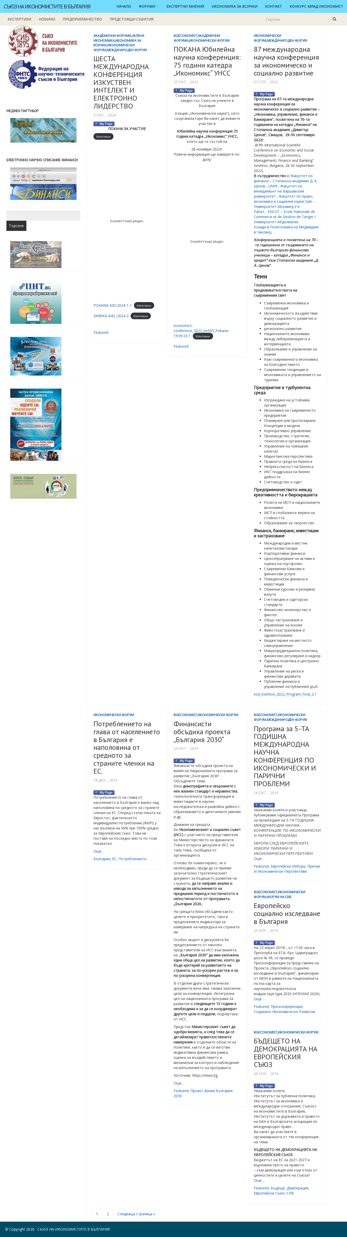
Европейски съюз (269, 1193)
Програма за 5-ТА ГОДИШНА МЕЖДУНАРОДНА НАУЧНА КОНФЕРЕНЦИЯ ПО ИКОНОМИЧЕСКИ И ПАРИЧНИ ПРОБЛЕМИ (285, 756)
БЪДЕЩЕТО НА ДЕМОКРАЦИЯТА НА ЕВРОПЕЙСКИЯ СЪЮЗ (285, 1052)
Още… (98, 851)
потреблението (132, 858)
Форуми (149, 6)
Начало (124, 6)
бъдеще (278, 1188)
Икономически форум (209, 40)
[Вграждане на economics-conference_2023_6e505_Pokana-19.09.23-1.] (207, 241)
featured (100, 332)
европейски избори (288, 866)
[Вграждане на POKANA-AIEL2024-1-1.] (127, 221)
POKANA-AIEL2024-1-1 (112, 305)
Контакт (273, 6)
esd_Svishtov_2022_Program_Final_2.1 (285, 694)
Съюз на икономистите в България (47, 6)
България (101, 858)
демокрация (297, 1188)
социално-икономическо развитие (285, 1011)
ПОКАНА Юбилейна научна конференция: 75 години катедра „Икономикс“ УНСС (207, 60)
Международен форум (127, 50)
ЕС (114, 858)
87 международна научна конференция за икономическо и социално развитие (286, 60)
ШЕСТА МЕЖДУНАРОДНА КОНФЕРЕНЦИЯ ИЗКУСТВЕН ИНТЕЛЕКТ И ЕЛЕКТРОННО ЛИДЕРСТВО (121, 82)
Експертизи (19, 19)
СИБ (290, 1193)
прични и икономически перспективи (287, 869)
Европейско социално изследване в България (287, 913)
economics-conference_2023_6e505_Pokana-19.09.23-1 (201, 330)
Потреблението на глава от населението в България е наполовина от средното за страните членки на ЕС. (126, 747)
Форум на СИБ (279, 896)
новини (47, 19)
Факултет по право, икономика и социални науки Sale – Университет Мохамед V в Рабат (284, 204)
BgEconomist (185, 35)
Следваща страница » (136, 1213)
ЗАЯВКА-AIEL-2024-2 (111, 315)
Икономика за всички (234, 6)
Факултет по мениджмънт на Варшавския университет (279, 191)
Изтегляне (103, 136)
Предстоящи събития (131, 19)
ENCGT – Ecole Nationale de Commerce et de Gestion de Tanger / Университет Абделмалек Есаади (285, 219)
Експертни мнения (185, 6)
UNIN (272, 186)
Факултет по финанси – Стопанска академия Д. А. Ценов (285, 180)
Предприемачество (82, 19)
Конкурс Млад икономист (316, 6)
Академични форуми (112, 35)
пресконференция (286, 1006)
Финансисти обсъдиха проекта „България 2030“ (202, 731)
